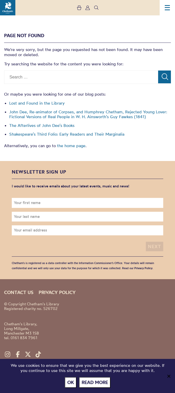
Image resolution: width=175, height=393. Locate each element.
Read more (95, 382)
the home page (71, 145)
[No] (168, 376)
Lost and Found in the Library (37, 103)
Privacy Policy (143, 268)
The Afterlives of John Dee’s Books (41, 125)
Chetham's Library (7, 7)
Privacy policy (57, 292)
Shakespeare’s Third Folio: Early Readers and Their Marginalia (66, 134)
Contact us (19, 292)
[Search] (164, 76)
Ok (70, 382)
